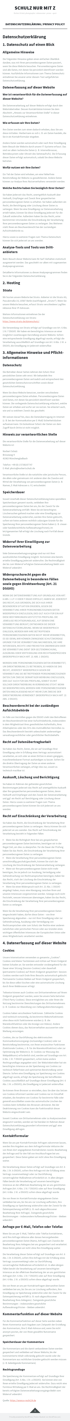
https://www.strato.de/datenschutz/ (21, 321)
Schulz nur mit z (35, 8)
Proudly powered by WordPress (20, 1417)
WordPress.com (54, 1417)
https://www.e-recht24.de (23, 1400)
